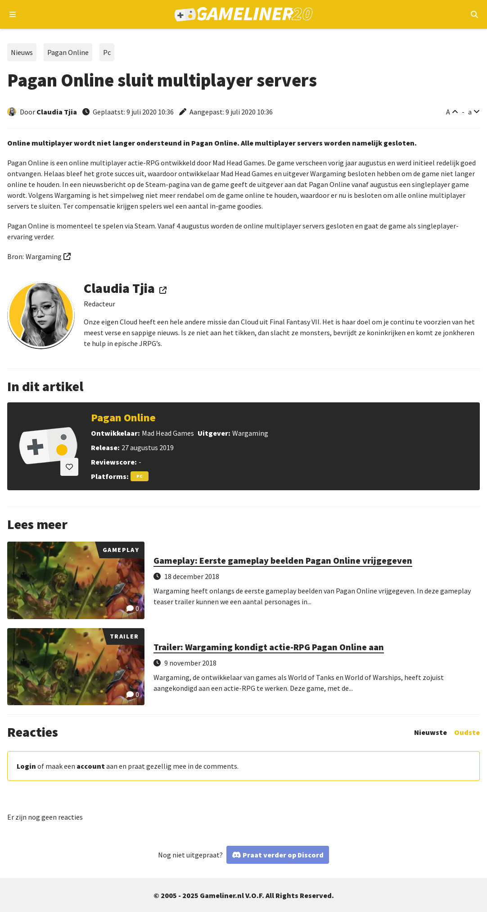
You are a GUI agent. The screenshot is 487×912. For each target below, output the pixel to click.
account (91, 766)
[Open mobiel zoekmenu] (474, 14)
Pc (107, 52)
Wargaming (44, 256)
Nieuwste (430, 732)
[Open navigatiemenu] (13, 14)
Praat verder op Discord (283, 854)
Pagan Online (68, 52)
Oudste (467, 732)
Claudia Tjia (56, 111)
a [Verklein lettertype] (470, 111)
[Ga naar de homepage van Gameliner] (243, 14)
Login (26, 766)
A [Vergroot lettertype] (448, 111)
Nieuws (22, 52)
